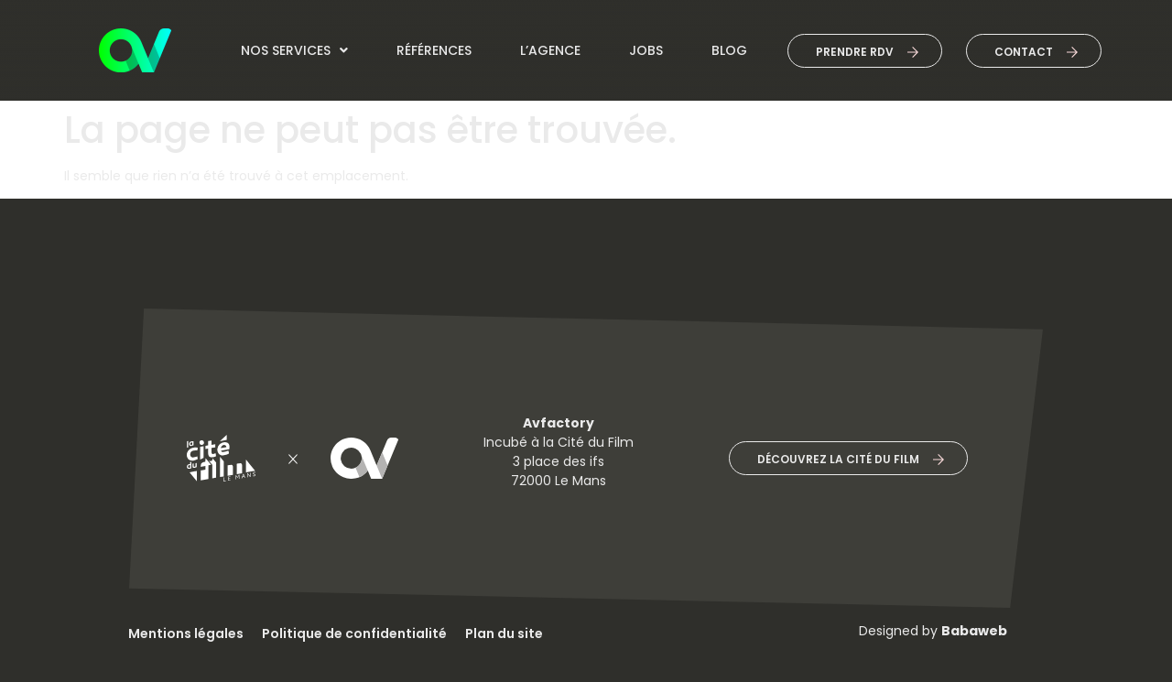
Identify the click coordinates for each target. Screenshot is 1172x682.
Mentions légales (186, 633)
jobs (646, 50)
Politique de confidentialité (354, 633)
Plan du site (504, 633)
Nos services (294, 50)
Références (434, 50)
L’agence (550, 50)
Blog (729, 50)
